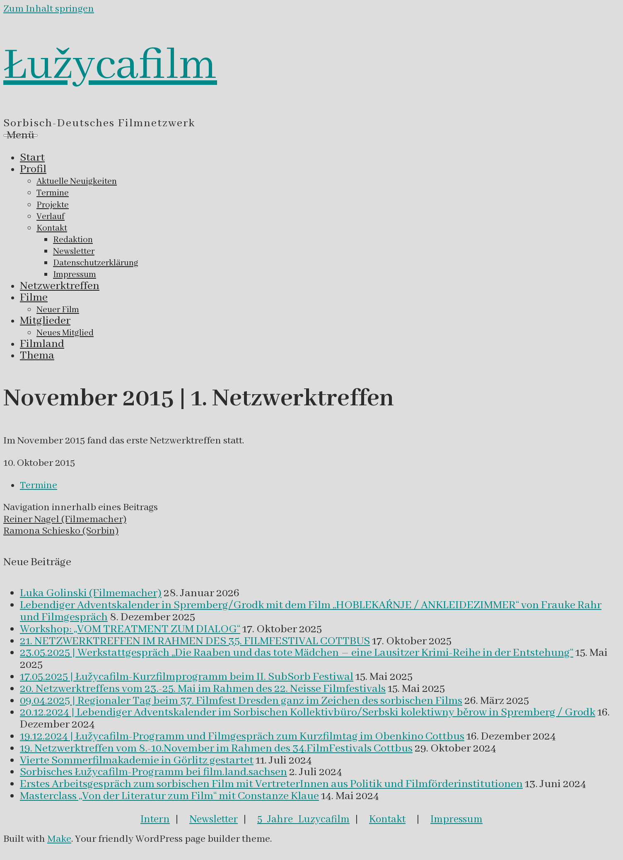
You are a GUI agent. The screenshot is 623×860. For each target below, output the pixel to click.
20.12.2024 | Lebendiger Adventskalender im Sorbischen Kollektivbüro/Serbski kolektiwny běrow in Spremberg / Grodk (307, 713)
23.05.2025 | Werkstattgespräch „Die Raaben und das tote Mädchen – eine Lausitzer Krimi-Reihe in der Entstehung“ (296, 653)
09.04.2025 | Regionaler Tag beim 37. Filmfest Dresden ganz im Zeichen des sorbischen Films (241, 701)
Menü (20, 135)
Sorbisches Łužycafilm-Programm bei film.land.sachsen (153, 772)
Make (59, 839)
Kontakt (387, 819)
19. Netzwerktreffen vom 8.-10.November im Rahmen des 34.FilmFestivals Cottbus (216, 749)
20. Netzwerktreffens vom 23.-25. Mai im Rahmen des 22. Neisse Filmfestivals (203, 689)
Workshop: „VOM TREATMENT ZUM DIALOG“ (130, 629)
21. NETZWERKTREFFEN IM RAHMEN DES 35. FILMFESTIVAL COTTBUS (195, 641)
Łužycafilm (110, 66)
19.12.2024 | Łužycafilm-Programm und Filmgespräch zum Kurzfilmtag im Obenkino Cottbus (242, 737)
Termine (38, 485)
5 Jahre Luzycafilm (303, 819)
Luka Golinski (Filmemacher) (91, 593)
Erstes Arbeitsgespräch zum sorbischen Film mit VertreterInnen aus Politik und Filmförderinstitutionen (271, 784)
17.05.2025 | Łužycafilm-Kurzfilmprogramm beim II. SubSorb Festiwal (186, 677)
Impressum (456, 819)
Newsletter (213, 819)
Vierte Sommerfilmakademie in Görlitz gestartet (137, 761)
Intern (155, 819)
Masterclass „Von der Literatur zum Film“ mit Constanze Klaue (169, 796)
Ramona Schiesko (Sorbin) (60, 531)
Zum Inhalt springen (48, 8)
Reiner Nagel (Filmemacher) (64, 519)
